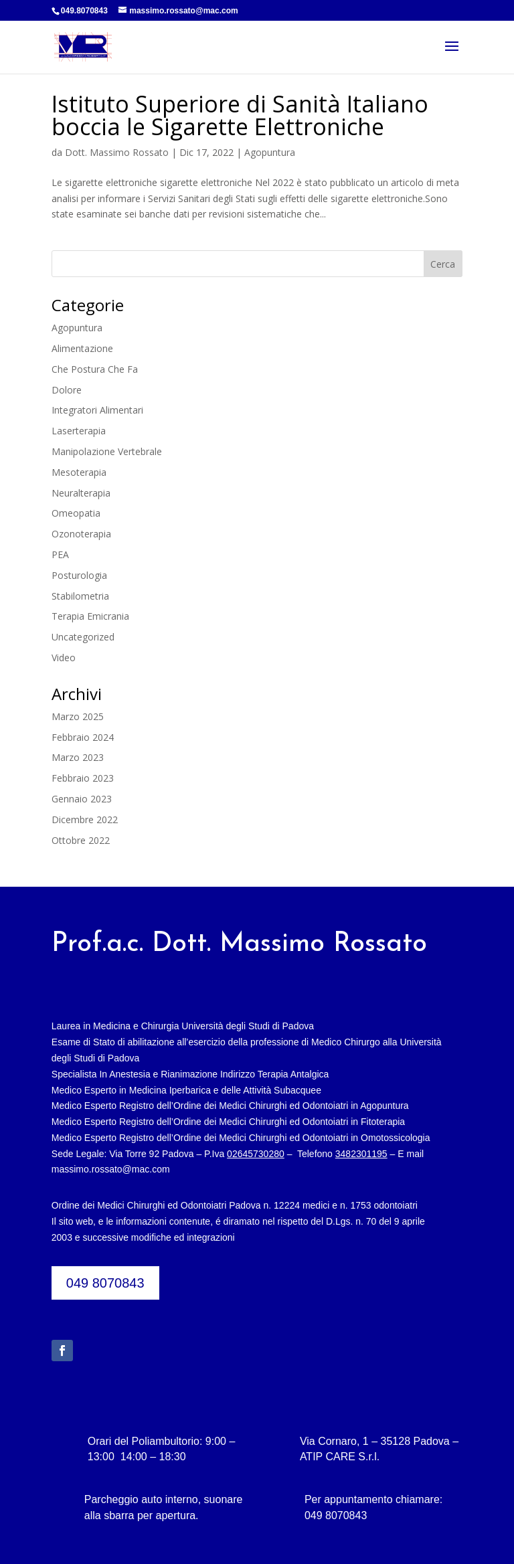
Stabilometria (80, 596)
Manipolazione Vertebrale (107, 451)
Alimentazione (82, 348)
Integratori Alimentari (97, 410)
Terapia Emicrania (90, 616)
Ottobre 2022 (81, 840)
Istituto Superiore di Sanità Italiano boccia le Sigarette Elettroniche (240, 115)
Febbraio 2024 (83, 737)
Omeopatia (76, 513)
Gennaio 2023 (82, 798)
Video (64, 657)
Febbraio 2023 (83, 778)
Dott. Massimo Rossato (117, 152)
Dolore (67, 389)
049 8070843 (105, 1283)
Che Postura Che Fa (95, 369)
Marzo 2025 (78, 716)
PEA (60, 554)
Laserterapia (79, 430)
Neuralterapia (81, 493)
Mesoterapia (79, 472)
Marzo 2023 (78, 757)
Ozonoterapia (81, 533)
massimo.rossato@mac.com (111, 1169)
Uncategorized (83, 636)
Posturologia (79, 575)
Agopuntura (269, 152)
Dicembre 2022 (85, 819)
